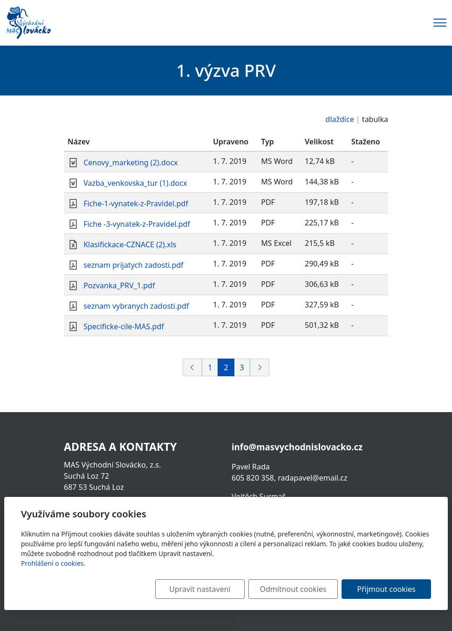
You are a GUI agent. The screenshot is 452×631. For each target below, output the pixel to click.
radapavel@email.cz (312, 478)
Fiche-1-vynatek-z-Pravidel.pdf (135, 203)
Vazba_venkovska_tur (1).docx (135, 183)
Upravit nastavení (199, 589)
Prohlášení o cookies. (53, 563)
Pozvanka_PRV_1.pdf (119, 285)
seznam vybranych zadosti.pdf (136, 306)
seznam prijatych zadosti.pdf (133, 265)
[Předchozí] (192, 367)
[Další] (259, 367)
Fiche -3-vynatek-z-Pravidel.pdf (136, 224)
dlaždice (340, 119)
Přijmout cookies (386, 589)
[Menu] (439, 23)
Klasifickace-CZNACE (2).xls (129, 244)
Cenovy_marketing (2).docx (130, 162)
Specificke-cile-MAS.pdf (123, 326)
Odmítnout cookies (293, 589)
